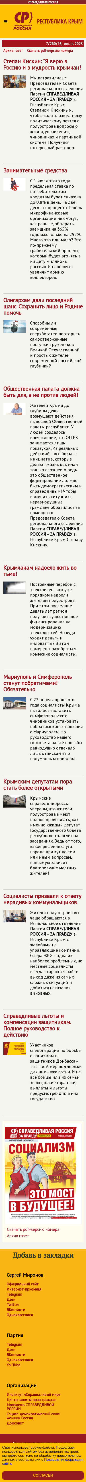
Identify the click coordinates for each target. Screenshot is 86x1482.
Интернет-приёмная (24, 1289)
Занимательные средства (43, 226)
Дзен (11, 1299)
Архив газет (13, 50)
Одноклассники (20, 1315)
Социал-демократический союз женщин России (33, 1416)
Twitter (13, 1305)
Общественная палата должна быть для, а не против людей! (43, 468)
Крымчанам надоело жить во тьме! (43, 612)
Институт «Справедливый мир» (33, 1395)
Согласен (43, 1475)
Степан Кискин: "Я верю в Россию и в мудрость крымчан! (43, 106)
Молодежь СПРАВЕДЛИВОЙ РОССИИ (30, 1407)
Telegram (14, 1294)
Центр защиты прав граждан (31, 1400)
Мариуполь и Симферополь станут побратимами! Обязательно (43, 719)
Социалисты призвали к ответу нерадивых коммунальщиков (43, 946)
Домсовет (15, 1423)
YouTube (13, 1365)
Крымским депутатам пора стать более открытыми (43, 829)
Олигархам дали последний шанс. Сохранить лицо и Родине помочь (43, 334)
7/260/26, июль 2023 (64, 43)
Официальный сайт (23, 1284)
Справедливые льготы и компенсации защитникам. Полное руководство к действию (43, 1059)
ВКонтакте (16, 1310)
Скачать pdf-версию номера (50, 50)
